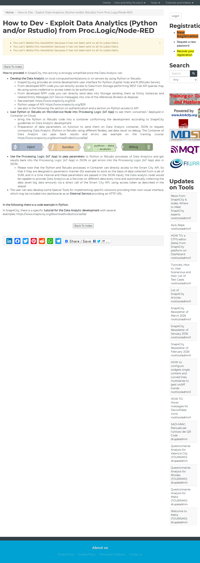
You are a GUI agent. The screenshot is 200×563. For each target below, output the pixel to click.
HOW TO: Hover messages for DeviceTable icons (179, 406)
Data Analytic (108, 73)
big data (38, 182)
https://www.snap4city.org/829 (65, 104)
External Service (80, 193)
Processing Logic (90, 112)
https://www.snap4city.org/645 (55, 100)
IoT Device (57, 97)
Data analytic (139, 175)
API (145, 86)
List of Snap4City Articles (177, 294)
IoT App (108, 112)
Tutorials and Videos (180, 2)
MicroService (55, 112)
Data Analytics (142, 156)
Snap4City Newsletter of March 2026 (179, 312)
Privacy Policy (66, 554)
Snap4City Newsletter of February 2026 (180, 348)
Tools (155, 2)
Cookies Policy (86, 554)
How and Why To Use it (129, 2)
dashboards (54, 193)
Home (107, 2)
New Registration (187, 34)
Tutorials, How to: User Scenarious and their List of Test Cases (181, 272)
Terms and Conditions (112, 554)
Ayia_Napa (177, 225)
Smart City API (149, 167)
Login (175, 16)
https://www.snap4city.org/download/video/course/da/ (53, 138)
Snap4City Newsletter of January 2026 (179, 330)
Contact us (135, 554)
